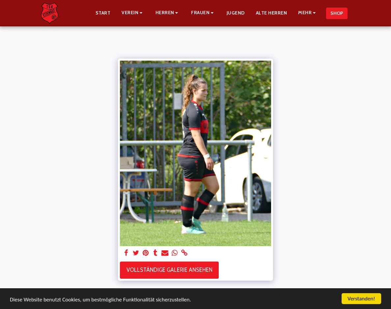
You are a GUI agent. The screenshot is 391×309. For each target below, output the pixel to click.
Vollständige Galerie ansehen (169, 270)
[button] (133, 13)
